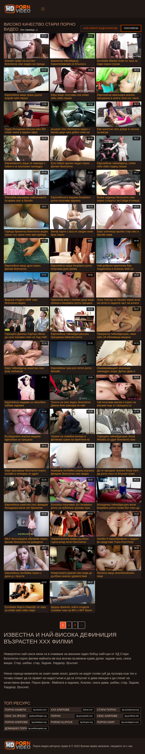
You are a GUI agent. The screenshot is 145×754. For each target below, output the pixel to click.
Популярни (131, 28)
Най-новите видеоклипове (100, 28)
